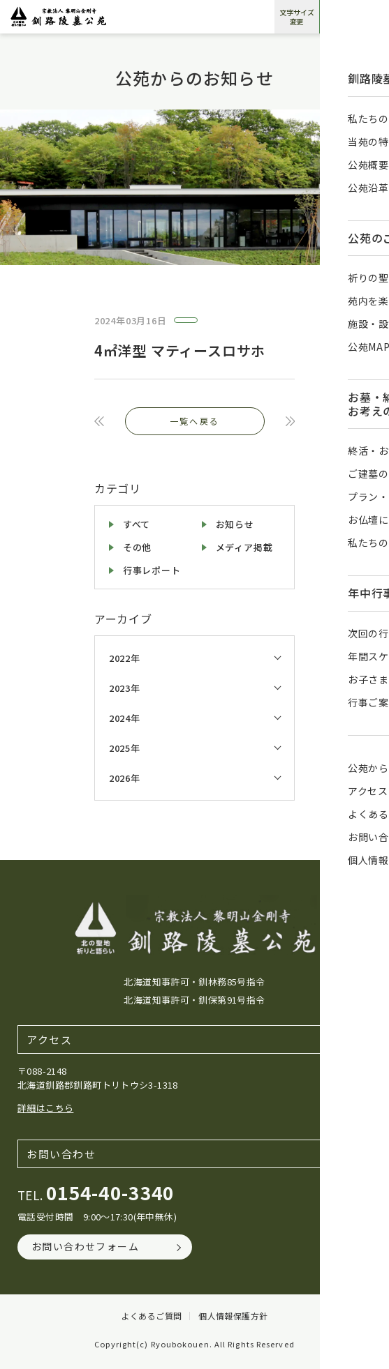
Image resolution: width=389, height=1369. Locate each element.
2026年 (124, 778)
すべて (136, 524)
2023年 (124, 688)
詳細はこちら (45, 1107)
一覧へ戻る (195, 421)
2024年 (124, 718)
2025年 (124, 748)
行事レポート (152, 570)
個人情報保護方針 (232, 1316)
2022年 (124, 658)
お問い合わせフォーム (85, 1246)
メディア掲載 (244, 547)
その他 (137, 547)
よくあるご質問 (152, 1316)
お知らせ (235, 524)
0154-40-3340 (110, 1192)
